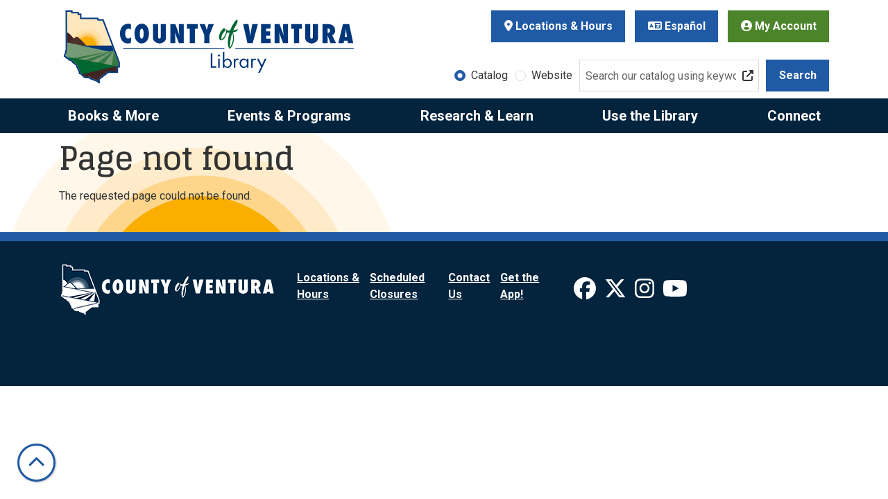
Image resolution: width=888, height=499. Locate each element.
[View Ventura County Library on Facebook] (586, 292)
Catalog (489, 75)
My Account (779, 26)
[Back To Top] (36, 463)
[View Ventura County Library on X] (616, 292)
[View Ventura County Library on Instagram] (646, 292)
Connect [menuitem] (794, 115)
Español (677, 26)
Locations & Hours (558, 26)
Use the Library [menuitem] (650, 115)
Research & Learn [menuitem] (476, 115)
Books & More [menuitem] (113, 115)
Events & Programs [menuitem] (289, 115)
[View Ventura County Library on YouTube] (675, 292)
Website (551, 75)
